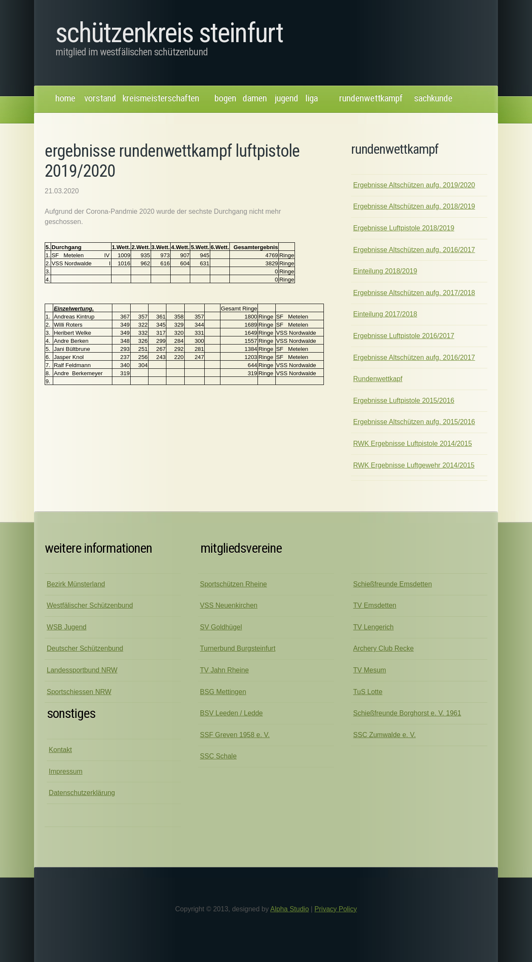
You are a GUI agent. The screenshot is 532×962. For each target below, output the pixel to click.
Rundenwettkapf (378, 378)
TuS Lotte (368, 691)
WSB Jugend (66, 627)
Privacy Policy (336, 909)
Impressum (66, 771)
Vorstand (100, 98)
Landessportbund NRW (82, 670)
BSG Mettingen (223, 691)
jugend (286, 98)
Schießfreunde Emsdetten (392, 584)
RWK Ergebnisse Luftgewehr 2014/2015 (414, 465)
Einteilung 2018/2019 (385, 271)
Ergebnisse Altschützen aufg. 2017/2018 (414, 292)
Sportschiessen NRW (79, 691)
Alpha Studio (289, 909)
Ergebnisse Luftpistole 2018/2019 (404, 228)
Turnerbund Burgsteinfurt (237, 648)
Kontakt (60, 749)
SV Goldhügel (221, 627)
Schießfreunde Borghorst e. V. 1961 (407, 713)
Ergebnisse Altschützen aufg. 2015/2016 (414, 421)
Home (65, 98)
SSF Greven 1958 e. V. (235, 734)
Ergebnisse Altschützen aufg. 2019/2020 (414, 185)
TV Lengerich (373, 627)
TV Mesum (369, 670)
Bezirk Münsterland (76, 584)
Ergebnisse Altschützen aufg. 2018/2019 (414, 206)
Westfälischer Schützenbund (90, 605)
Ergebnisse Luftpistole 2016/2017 (404, 335)
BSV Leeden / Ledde (231, 713)
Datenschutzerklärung (82, 792)
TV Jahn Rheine (224, 670)
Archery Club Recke (383, 648)
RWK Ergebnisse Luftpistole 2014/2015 (412, 443)
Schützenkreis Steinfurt (169, 33)
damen (255, 98)
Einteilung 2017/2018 (385, 314)
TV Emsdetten (374, 605)
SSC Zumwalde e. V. (384, 734)
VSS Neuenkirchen (228, 605)
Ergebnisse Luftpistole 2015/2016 (404, 400)
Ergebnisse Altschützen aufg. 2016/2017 (414, 249)
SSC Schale (218, 756)
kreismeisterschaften (161, 98)
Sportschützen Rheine (233, 584)
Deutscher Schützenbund (85, 648)
